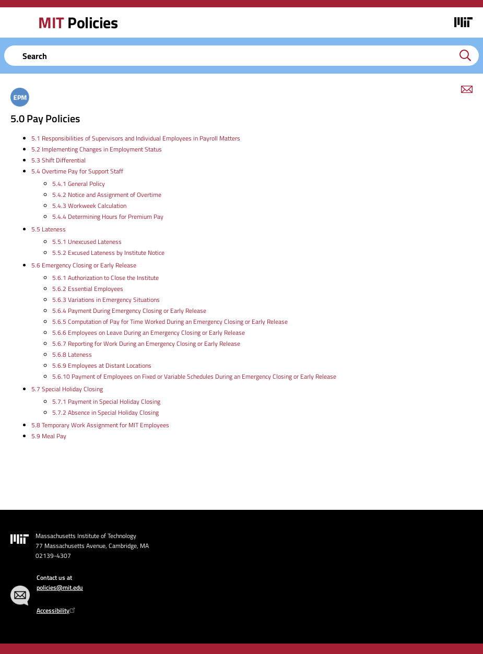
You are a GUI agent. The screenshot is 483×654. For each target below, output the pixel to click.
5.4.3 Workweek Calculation (89, 206)
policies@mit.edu (60, 587)
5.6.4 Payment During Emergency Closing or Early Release (129, 311)
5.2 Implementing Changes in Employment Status (96, 149)
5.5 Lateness (48, 229)
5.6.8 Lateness (72, 354)
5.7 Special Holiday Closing (67, 389)
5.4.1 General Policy (78, 184)
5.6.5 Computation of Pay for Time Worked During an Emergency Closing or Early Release (170, 321)
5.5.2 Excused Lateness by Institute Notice (108, 253)
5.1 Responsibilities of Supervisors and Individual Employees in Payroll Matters (135, 138)
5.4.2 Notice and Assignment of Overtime (106, 195)
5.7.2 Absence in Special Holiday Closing (105, 412)
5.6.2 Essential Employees (87, 289)
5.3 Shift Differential (58, 160)
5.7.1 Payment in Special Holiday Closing (106, 401)
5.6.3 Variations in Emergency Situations (106, 300)
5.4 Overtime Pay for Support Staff (77, 171)
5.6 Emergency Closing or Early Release (83, 265)
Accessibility (57, 610)
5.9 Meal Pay (48, 436)
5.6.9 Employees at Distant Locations (101, 365)
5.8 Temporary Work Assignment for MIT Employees (100, 425)
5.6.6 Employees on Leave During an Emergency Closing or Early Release (148, 332)
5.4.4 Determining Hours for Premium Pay (107, 216)
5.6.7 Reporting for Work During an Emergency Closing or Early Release (146, 343)
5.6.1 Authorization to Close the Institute (105, 278)
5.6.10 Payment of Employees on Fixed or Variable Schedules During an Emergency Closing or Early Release (194, 376)
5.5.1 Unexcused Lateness (87, 242)
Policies (77, 22)
